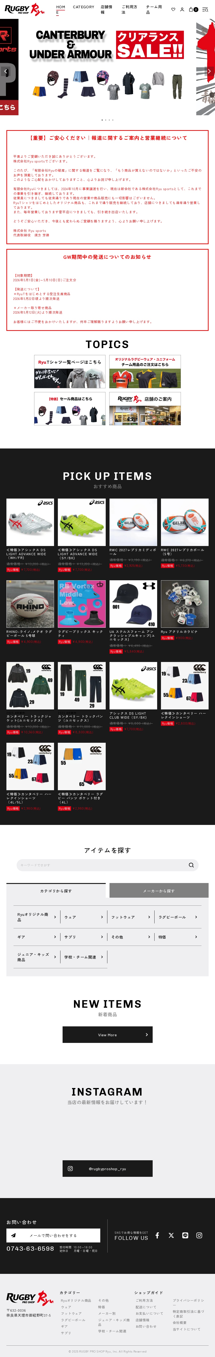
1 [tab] (102, 120)
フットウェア (71, 1313)
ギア (64, 1326)
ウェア (66, 1307)
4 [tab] (113, 120)
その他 (103, 1300)
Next (209, 71)
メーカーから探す (159, 891)
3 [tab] (109, 120)
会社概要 (180, 1322)
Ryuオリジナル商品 (76, 1300)
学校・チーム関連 (112, 1331)
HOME (60, 9)
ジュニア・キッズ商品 (114, 1322)
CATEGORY (83, 6)
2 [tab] (106, 120)
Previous (5, 71)
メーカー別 (107, 1313)
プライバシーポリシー (188, 1302)
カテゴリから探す (56, 891)
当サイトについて (187, 1329)
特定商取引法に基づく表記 (188, 1314)
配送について (146, 1307)
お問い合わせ (146, 1326)
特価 (101, 1307)
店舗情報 (107, 9)
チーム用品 (154, 9)
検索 (191, 865)
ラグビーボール (73, 1320)
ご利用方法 (129, 9)
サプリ (66, 1333)
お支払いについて (150, 1313)
